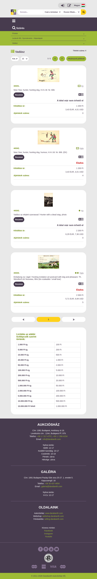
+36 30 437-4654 (52, 483)
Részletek (19, 95)
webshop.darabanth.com (53, 516)
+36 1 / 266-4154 (60, 436)
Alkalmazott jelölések (76, 59)
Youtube (48, 536)
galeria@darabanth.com (51, 486)
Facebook (48, 531)
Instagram (48, 533)
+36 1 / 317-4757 (44, 436)
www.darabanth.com (54, 513)
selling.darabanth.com (54, 519)
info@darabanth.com (52, 439)
